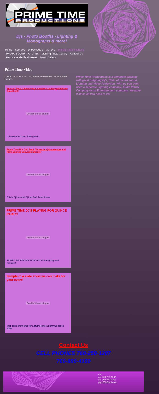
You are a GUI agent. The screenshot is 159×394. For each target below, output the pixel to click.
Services (20, 49)
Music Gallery (48, 57)
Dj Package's (35, 49)
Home (8, 49)
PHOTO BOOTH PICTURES (22, 53)
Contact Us (76, 53)
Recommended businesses (21, 57)
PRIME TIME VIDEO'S (71, 49)
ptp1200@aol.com (107, 382)
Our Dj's (50, 49)
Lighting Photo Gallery (54, 53)
